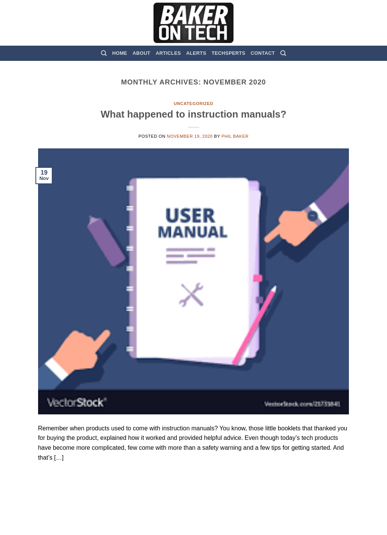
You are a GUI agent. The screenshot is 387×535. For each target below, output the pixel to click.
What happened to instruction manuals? (193, 114)
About (141, 53)
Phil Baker (234, 136)
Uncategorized (193, 103)
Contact (263, 53)
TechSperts (228, 53)
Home (119, 53)
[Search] (104, 53)
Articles (168, 53)
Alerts (196, 53)
